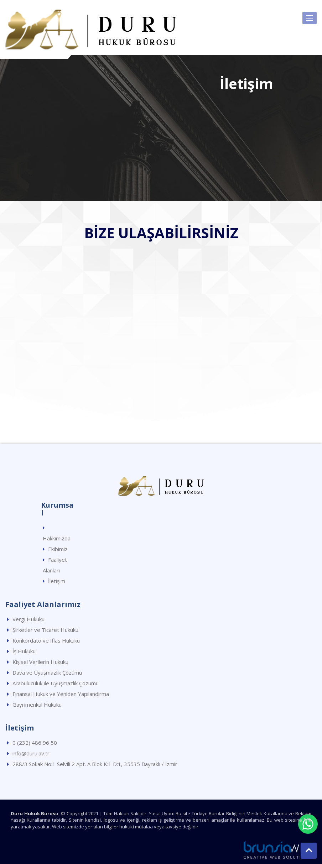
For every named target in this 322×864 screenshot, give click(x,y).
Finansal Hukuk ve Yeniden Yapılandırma (60, 693)
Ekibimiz (58, 549)
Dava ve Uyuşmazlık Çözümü (47, 672)
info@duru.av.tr (31, 753)
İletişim (56, 581)
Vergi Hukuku (28, 619)
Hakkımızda (57, 538)
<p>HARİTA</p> (161, 333)
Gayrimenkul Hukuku (37, 704)
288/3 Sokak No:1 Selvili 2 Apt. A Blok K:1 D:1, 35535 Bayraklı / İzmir (94, 764)
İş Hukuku (24, 651)
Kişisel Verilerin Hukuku (40, 661)
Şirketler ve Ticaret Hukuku (45, 629)
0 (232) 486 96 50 (34, 742)
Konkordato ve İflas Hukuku (46, 640)
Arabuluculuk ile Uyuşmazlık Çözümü (55, 683)
